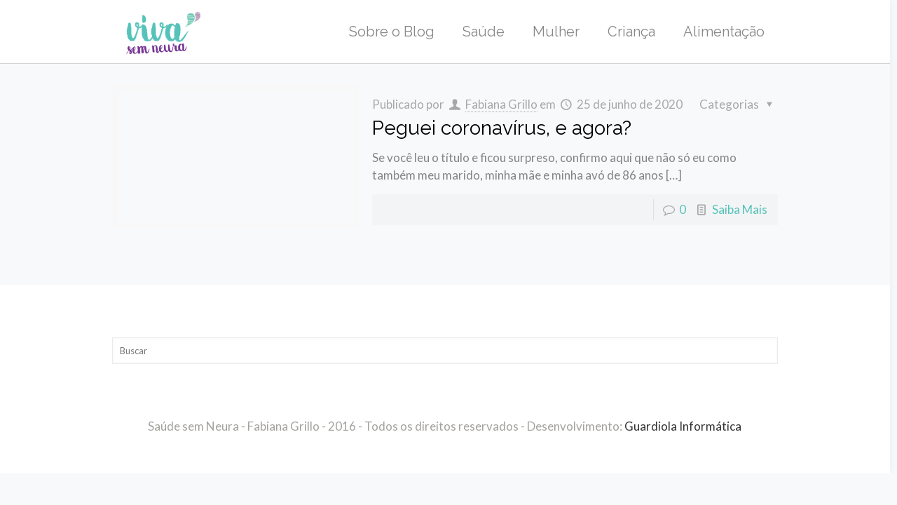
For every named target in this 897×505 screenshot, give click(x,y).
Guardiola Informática (682, 426)
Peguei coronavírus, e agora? (501, 128)
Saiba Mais (739, 209)
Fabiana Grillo (501, 104)
